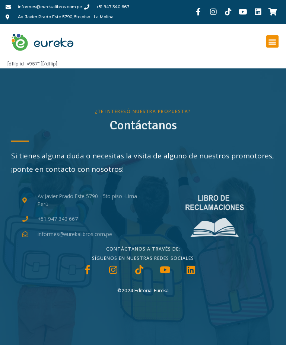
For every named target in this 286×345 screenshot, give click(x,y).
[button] (272, 41)
